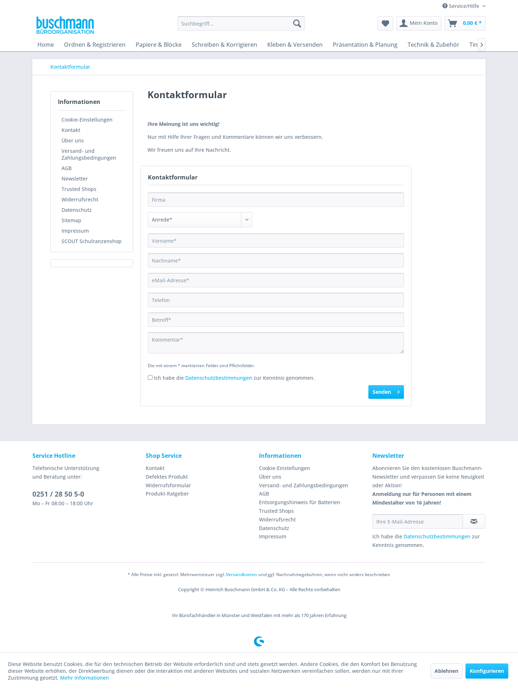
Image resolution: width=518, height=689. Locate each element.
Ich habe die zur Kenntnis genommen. (234, 377)
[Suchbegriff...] (241, 23)
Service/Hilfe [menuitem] (461, 6)
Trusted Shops (79, 189)
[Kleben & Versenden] (295, 44)
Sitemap (71, 220)
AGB (67, 168)
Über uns (73, 140)
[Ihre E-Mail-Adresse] (417, 521)
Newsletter (75, 178)
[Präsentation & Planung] (365, 44)
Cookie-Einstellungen (87, 119)
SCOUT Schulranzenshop (92, 241)
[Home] (45, 44)
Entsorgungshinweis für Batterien (299, 502)
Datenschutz (77, 209)
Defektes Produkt (167, 476)
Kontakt (71, 130)
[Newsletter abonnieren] (474, 521)
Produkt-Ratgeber (167, 493)
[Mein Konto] (418, 23)
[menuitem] (241, 23)
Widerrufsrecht (80, 199)
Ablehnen (446, 670)
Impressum (75, 230)
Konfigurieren (487, 670)
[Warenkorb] (465, 23)
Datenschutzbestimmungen (218, 377)
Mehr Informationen (84, 677)
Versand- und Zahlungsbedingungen (89, 154)
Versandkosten (241, 574)
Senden (386, 390)
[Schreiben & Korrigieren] (224, 44)
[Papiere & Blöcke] (159, 44)
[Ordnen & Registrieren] (95, 44)
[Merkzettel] (385, 23)
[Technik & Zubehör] (433, 44)
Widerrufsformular (168, 485)
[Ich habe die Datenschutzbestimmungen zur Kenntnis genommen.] (150, 377)
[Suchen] (297, 23)
